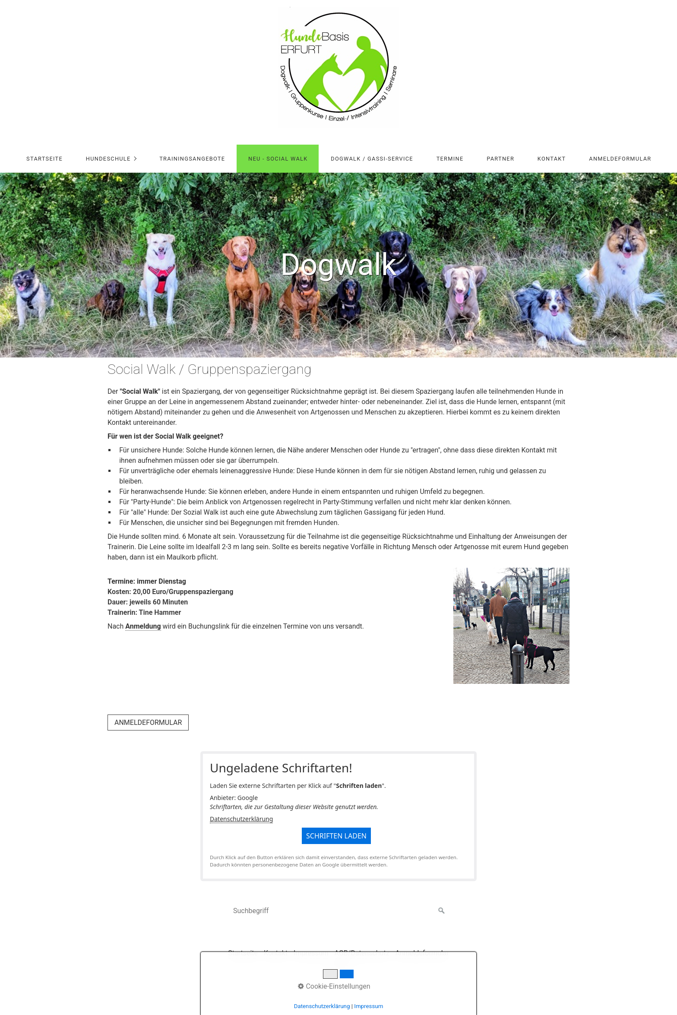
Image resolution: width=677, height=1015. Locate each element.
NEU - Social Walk (277, 158)
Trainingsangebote (192, 158)
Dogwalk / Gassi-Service (372, 158)
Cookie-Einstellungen (334, 986)
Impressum (368, 1006)
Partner (500, 158)
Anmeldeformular (620, 158)
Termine (450, 158)
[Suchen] (442, 910)
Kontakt (552, 158)
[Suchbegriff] (338, 910)
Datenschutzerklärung (241, 819)
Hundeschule (108, 158)
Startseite (44, 158)
